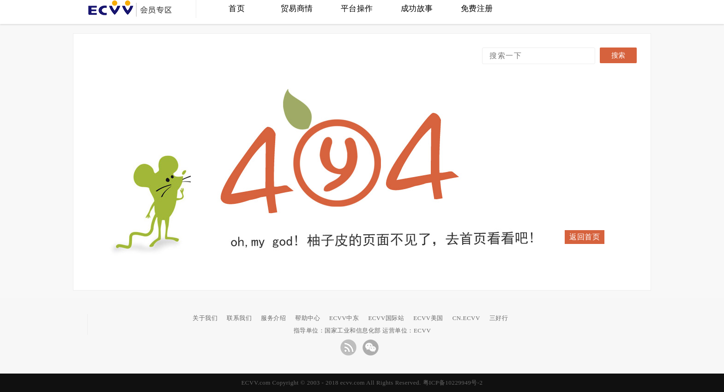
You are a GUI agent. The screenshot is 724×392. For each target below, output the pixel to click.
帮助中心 (307, 318)
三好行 (498, 318)
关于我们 (205, 318)
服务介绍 (273, 318)
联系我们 (239, 318)
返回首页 (584, 237)
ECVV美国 (428, 318)
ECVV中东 (344, 318)
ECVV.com (255, 382)
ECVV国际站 (386, 318)
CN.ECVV (466, 318)
